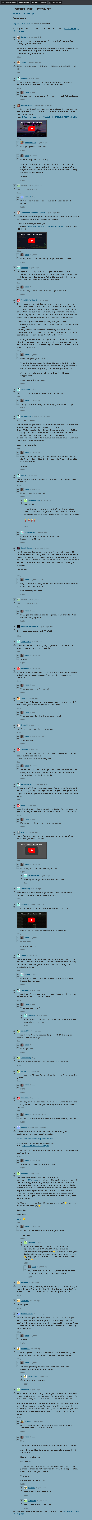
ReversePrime (30, 532)
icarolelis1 (25, 1301)
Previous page (71, 29)
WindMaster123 (26, 105)
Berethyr (24, 1282)
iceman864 (25, 668)
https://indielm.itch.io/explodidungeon (35, 1139)
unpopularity (26, 1058)
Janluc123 (25, 904)
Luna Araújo (26, 642)
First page (19, 31)
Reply (19, 57)
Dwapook (28, 1421)
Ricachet (28, 197)
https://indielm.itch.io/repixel (35, 1146)
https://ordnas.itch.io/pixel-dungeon (45, 226)
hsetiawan (25, 990)
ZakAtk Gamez (26, 548)
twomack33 (25, 1349)
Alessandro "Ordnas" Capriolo (33, 212)
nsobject (24, 749)
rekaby (24, 698)
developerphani (34, 500)
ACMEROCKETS (26, 416)
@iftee (20, 1219)
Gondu (23, 37)
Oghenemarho (26, 784)
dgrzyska (24, 1071)
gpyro (23, 475)
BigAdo (23, 955)
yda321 (23, 62)
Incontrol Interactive (29, 627)
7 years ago (32, 37)
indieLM (24, 1127)
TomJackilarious (27, 1314)
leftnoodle (25, 1389)
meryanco (25, 1098)
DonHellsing (25, 389)
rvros (27, 92)
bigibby (24, 832)
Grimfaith (24, 725)
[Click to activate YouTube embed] (32, 128)
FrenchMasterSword (29, 300)
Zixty (23, 805)
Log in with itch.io (21, 24)
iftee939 (24, 1173)
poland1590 (25, 1031)
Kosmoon (24, 78)
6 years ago (46, 500)
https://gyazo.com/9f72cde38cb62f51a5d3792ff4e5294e (49, 117)
